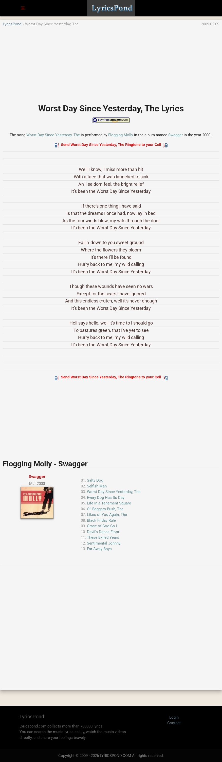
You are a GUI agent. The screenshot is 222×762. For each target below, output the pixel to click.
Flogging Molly (120, 135)
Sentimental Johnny (103, 543)
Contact (174, 723)
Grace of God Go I (102, 526)
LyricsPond (12, 24)
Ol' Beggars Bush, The (105, 509)
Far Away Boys (99, 549)
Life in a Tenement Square (109, 503)
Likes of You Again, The (107, 514)
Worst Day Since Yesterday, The (53, 135)
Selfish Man (97, 486)
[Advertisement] (111, 62)
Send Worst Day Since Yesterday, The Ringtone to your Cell (111, 145)
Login (174, 717)
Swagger (175, 135)
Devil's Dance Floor (103, 532)
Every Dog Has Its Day (105, 497)
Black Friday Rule (101, 520)
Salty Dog (95, 480)
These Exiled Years (103, 537)
